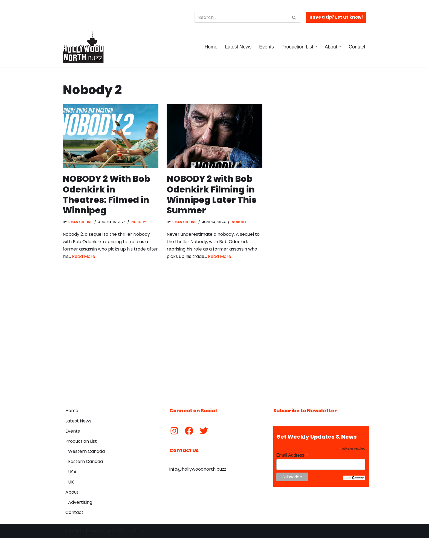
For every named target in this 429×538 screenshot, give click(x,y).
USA (72, 472)
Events (266, 47)
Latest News (238, 47)
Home (210, 47)
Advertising (80, 502)
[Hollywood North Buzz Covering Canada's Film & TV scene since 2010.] (83, 47)
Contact (357, 47)
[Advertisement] (214, 348)
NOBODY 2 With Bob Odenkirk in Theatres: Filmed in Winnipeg (107, 194)
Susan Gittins (80, 222)
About (72, 492)
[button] (316, 47)
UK (71, 482)
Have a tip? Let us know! (336, 17)
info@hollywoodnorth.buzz (197, 469)
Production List (81, 441)
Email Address (292, 455)
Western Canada (86, 451)
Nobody (139, 222)
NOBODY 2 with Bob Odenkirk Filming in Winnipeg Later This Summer (211, 194)
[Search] (241, 17)
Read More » (85, 257)
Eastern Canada (85, 462)
